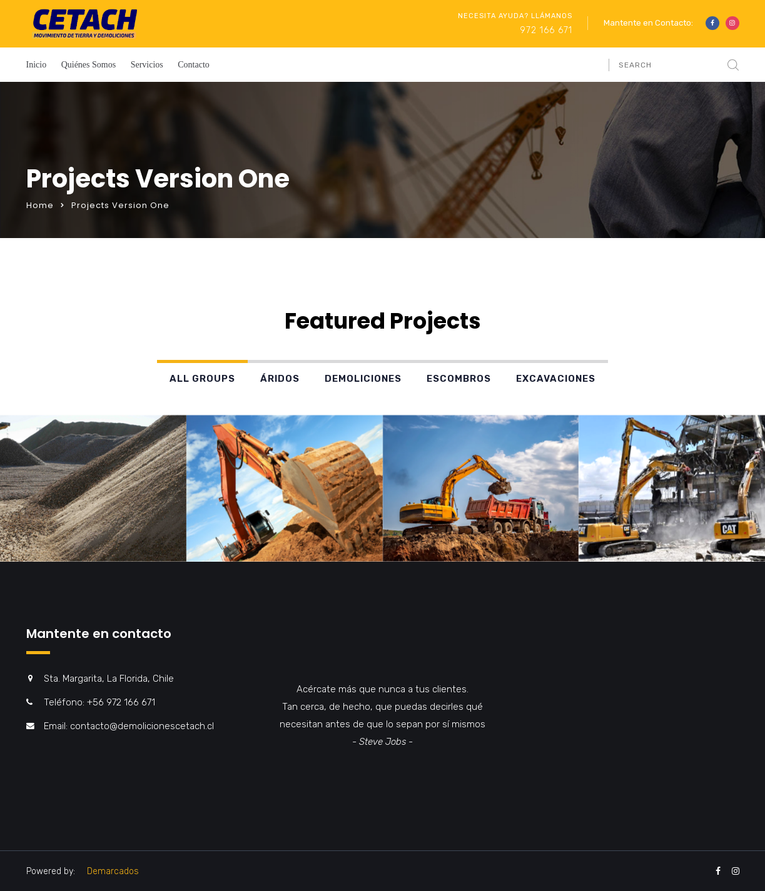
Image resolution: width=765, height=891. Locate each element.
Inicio (36, 64)
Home (40, 205)
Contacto (194, 64)
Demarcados (113, 871)
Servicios (147, 64)
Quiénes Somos (88, 64)
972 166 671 (546, 30)
